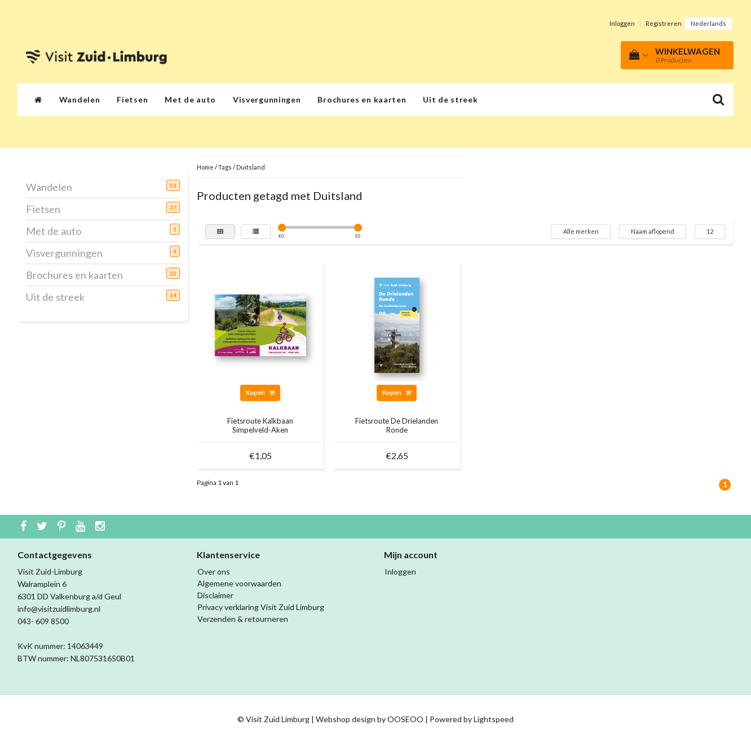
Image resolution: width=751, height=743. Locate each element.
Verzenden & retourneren (242, 619)
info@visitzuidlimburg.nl (58, 608)
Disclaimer (215, 595)
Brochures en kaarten (361, 99)
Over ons (213, 571)
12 (709, 231)
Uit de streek (450, 99)
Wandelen (79, 99)
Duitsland (250, 167)
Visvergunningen (267, 99)
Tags (225, 167)
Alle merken (581, 231)
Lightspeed (494, 719)
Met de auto (190, 99)
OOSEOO (405, 719)
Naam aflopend (652, 231)
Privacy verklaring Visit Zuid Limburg (260, 607)
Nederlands (708, 23)
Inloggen (622, 23)
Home (205, 167)
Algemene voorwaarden (239, 583)
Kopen (260, 392)
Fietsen (132, 99)
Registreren (664, 23)
